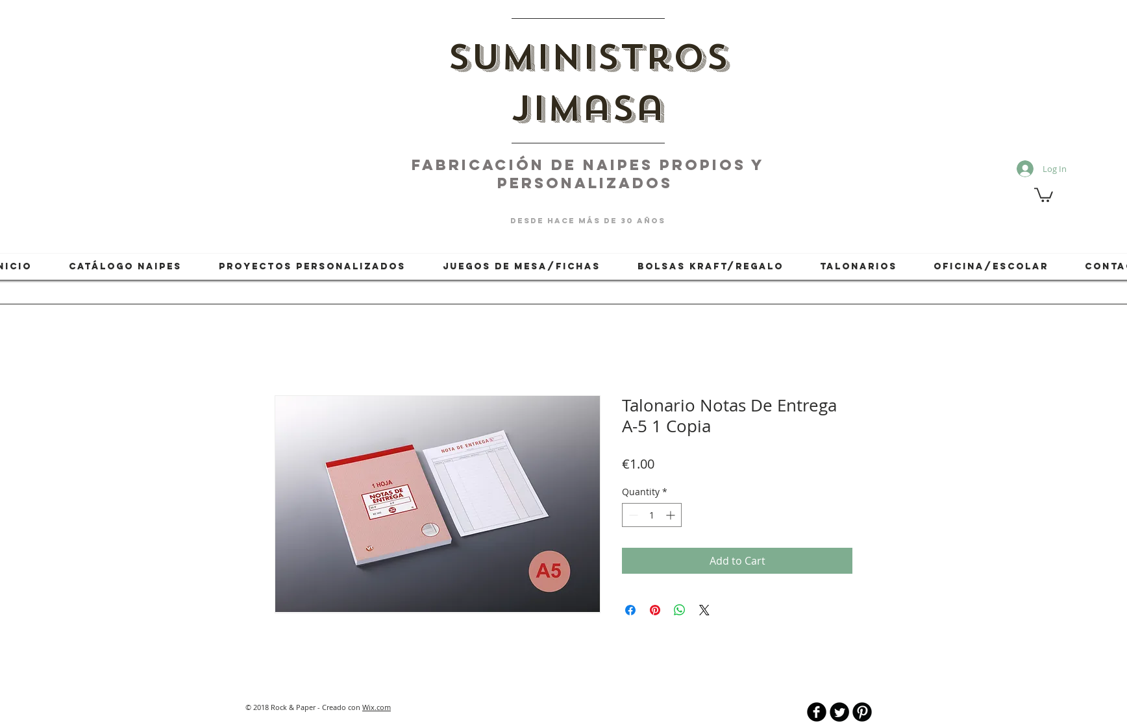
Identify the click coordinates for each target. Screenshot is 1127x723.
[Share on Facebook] (630, 610)
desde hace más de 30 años (587, 220)
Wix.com (376, 707)
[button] (1043, 194)
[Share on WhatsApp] (679, 610)
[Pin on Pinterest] (655, 610)
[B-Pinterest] (862, 712)
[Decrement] (632, 515)
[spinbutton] (651, 515)
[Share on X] (704, 610)
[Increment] (671, 515)
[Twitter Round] (839, 712)
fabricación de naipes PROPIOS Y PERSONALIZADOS (588, 174)
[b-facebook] (816, 712)
